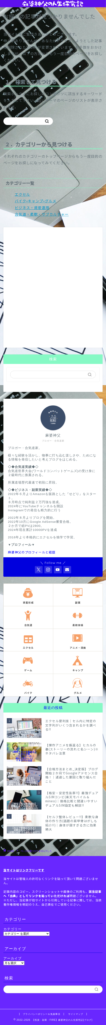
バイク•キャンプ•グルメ (35, 201)
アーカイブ (12, 958)
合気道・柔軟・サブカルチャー (42, 214)
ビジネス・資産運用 (32, 207)
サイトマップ (75, 1014)
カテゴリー (12, 929)
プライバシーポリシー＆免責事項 (41, 1014)
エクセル (22, 194)
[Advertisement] (53, 290)
